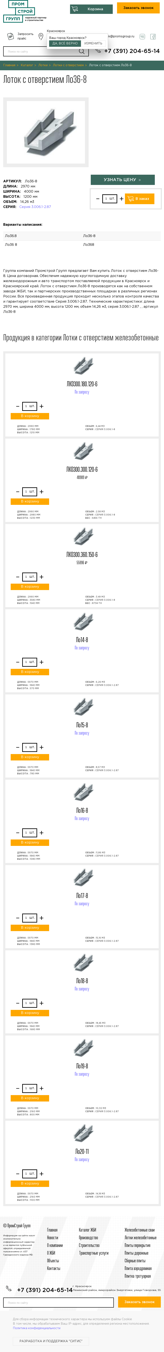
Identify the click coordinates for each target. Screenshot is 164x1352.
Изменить (93, 43)
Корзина (95, 9)
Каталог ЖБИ (87, 1230)
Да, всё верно (65, 43)
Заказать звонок (138, 8)
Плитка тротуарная (138, 1276)
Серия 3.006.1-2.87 (35, 207)
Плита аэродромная (138, 1268)
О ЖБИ (51, 1253)
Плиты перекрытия (137, 1245)
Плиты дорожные (136, 1253)
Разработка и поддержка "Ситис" (50, 1341)
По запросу (82, 392)
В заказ (142, 199)
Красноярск (56, 31)
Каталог (27, 65)
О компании (55, 1245)
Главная (9, 65)
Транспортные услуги (93, 1253)
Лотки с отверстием (68, 65)
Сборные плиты (135, 1261)
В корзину (30, 416)
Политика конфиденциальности (36, 1328)
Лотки (43, 65)
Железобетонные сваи (140, 1230)
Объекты (53, 1261)
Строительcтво (89, 1245)
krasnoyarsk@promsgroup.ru (113, 36)
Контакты (53, 1268)
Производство (88, 1238)
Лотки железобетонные (141, 1238)
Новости (52, 1238)
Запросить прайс (25, 36)
